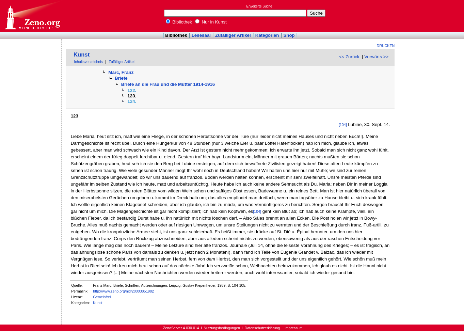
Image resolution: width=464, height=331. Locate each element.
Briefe (121, 78)
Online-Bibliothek (32, 16)
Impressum (294, 328)
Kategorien (267, 35)
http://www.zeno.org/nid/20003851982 (123, 291)
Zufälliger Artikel (233, 35)
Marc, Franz (120, 72)
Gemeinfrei (102, 297)
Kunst (82, 54)
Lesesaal (201, 35)
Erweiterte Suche (259, 6)
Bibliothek (179, 22)
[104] (343, 125)
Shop (288, 35)
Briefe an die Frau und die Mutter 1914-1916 (168, 84)
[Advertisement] (432, 15)
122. (131, 90)
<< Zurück (349, 56)
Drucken (386, 46)
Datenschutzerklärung (262, 328)
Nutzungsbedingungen (222, 328)
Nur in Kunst (211, 22)
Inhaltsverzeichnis (88, 62)
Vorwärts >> (376, 56)
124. (131, 101)
